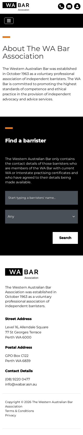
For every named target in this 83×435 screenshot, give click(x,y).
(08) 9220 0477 (17, 379)
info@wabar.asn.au (21, 384)
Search (65, 238)
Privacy (10, 415)
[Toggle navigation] (9, 21)
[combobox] (41, 198)
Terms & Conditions (19, 411)
